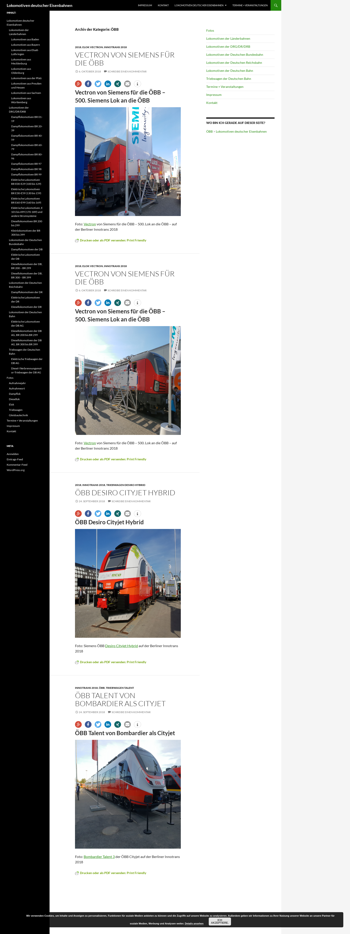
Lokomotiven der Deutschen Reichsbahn (234, 62)
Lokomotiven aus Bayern (25, 44)
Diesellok (14, 399)
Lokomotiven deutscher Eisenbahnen (39, 5)
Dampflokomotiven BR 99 (26, 174)
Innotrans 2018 (115, 47)
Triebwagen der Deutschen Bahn (228, 78)
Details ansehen (194, 923)
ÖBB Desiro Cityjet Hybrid (125, 492)
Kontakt (163, 5)
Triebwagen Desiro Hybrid (125, 485)
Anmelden (13, 454)
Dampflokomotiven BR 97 (26, 163)
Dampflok (15, 393)
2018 (78, 47)
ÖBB (102, 687)
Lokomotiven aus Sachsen (26, 93)
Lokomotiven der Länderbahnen (228, 38)
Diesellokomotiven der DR (26, 307)
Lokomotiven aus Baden (25, 39)
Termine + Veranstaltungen (250, 5)
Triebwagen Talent (120, 687)
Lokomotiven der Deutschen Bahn (229, 70)
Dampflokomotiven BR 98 (26, 169)
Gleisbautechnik (18, 415)
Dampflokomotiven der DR (27, 292)
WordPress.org (16, 470)
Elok (11, 404)
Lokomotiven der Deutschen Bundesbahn (234, 54)
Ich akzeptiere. (220, 921)
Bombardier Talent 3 (99, 856)
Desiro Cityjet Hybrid (121, 646)
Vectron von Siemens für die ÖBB (125, 58)
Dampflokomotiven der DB (27, 249)
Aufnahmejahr (17, 383)
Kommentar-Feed (17, 464)
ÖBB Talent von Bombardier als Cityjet (120, 699)
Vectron (90, 224)
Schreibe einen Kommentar (127, 71)
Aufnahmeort (17, 388)
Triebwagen (16, 409)
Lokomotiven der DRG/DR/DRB (228, 46)
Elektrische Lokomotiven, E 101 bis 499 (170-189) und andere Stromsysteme (27, 212)
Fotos (210, 30)
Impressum (145, 5)
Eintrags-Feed (15, 459)
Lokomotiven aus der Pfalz (26, 78)
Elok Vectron (92, 47)
